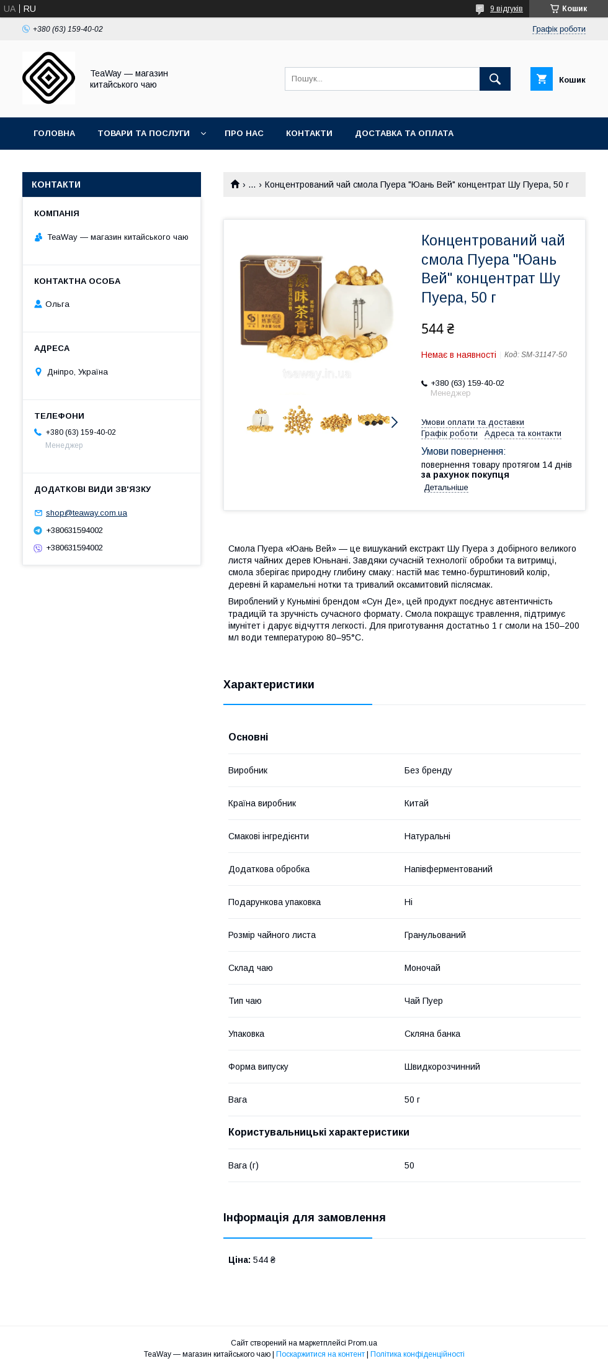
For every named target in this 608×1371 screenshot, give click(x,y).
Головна (54, 133)
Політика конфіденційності (417, 1354)
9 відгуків (506, 8)
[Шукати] (495, 79)
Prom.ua (362, 1343)
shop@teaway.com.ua (86, 512)
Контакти (309, 133)
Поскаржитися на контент (320, 1354)
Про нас (244, 133)
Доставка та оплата (404, 133)
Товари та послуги (143, 133)
